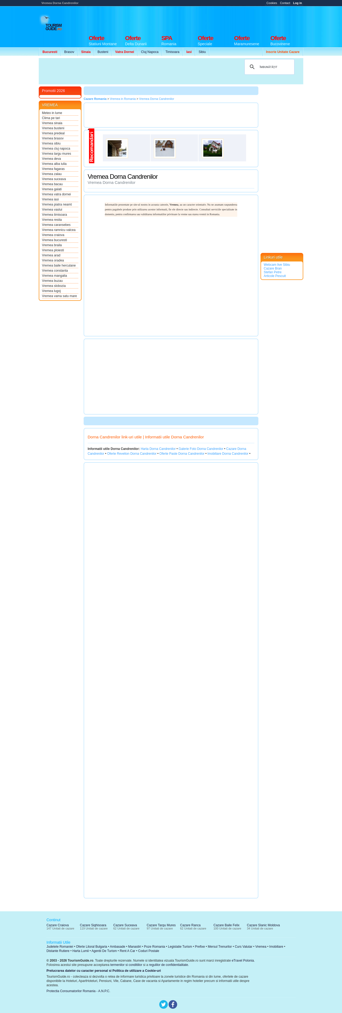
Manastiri (134, 946)
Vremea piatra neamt (57, 204)
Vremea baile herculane (59, 265)
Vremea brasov (53, 138)
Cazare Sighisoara (93, 925)
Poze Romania (154, 946)
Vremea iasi (50, 199)
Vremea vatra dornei (56, 194)
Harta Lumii (80, 951)
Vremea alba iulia (54, 164)
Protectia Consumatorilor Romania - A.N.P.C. (78, 991)
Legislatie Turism (180, 946)
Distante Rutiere (57, 951)
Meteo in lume (52, 113)
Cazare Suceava (125, 925)
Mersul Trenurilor (220, 946)
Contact (285, 3)
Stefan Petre (273, 272)
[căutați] (269, 67)
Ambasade (117, 946)
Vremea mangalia (54, 276)
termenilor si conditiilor (126, 965)
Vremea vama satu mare (59, 296)
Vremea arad (51, 255)
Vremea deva (51, 159)
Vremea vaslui (52, 209)
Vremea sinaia (52, 123)
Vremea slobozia (54, 286)
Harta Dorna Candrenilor (158, 449)
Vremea (260, 946)
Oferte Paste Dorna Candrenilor (182, 454)
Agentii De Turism (104, 951)
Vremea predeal (53, 133)
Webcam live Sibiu (277, 265)
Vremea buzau (52, 281)
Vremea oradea (53, 260)
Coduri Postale (148, 951)
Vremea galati (52, 189)
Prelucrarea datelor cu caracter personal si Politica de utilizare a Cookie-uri (103, 971)
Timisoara (172, 52)
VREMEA (50, 105)
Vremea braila (52, 245)
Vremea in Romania (123, 98)
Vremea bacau (52, 184)
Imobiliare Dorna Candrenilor (227, 454)
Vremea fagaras (53, 169)
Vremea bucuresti (54, 240)
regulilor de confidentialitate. (169, 965)
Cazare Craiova (57, 925)
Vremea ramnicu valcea (59, 230)
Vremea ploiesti (53, 250)
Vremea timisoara (54, 215)
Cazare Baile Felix (226, 925)
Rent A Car (127, 951)
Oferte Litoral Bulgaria (91, 946)
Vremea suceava (54, 179)
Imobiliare (276, 946)
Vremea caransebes (56, 225)
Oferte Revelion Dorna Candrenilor (132, 454)
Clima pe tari (51, 118)
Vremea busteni (53, 128)
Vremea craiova (53, 235)
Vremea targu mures (56, 153)
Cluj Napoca (149, 52)
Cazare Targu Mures (161, 925)
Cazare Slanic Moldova (263, 925)
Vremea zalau (52, 174)
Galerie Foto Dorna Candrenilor (200, 449)
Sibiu (202, 52)
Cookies (271, 3)
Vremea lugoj (51, 291)
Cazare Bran (273, 268)
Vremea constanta (55, 270)
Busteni (103, 52)
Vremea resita (52, 220)
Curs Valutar (243, 946)
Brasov (69, 52)
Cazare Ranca (190, 925)
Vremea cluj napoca (56, 148)
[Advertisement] (206, 19)
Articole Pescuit (275, 276)
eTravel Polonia (243, 960)
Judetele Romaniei (59, 946)
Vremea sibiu (51, 143)
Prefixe (200, 946)
